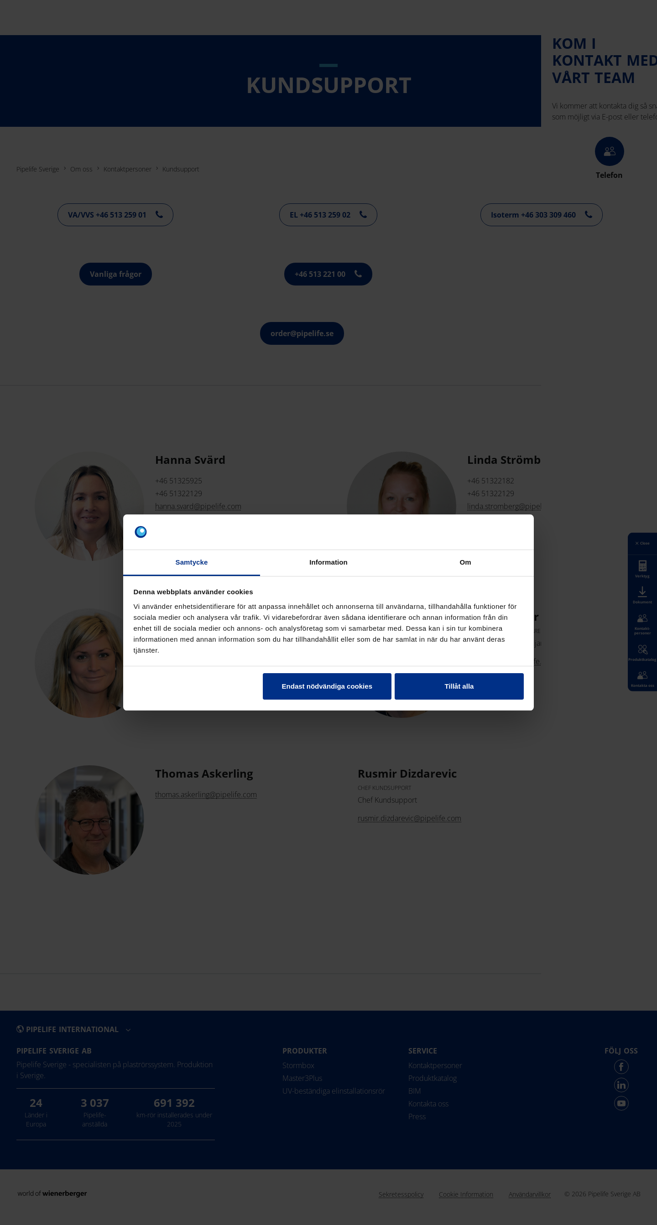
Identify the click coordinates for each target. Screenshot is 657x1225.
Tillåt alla (459, 686)
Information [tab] (328, 562)
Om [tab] (465, 562)
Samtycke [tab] (192, 562)
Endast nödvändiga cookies (327, 686)
